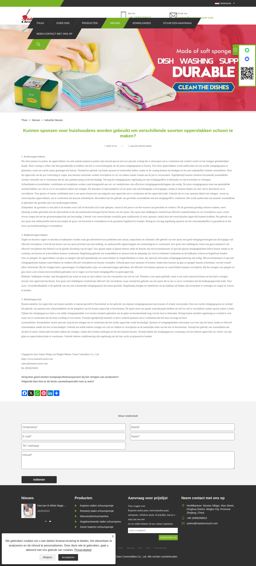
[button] (46, 521)
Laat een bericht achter (141, 146)
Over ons (63, 29)
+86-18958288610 (139, 17)
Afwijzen (47, 557)
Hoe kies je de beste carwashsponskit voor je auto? (63, 381)
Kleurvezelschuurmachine (94, 516)
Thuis (40, 29)
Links (120, 548)
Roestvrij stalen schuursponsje (97, 511)
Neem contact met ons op (54, 40)
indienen (39, 479)
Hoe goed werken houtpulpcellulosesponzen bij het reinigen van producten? (73, 377)
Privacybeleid (82, 549)
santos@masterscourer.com (195, 17)
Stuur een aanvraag (177, 29)
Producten (90, 29)
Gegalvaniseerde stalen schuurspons (100, 521)
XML (148, 548)
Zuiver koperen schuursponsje (96, 526)
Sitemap (130, 548)
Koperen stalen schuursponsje (96, 505)
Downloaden (142, 29)
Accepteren (68, 557)
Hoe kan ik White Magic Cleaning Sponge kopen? (51, 505)
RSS (140, 548)
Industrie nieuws (53, 120)
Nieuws (115, 29)
